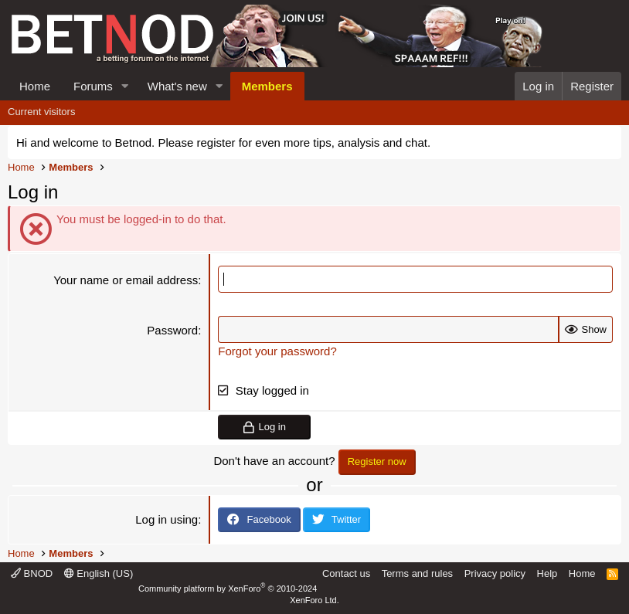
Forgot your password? (277, 351)
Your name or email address (125, 280)
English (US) (99, 573)
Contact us (346, 573)
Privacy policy (494, 573)
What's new (177, 86)
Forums (93, 86)
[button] (125, 86)
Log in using (166, 519)
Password (172, 330)
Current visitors (41, 111)
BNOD (32, 573)
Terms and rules (417, 573)
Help (547, 573)
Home (34, 86)
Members (267, 86)
